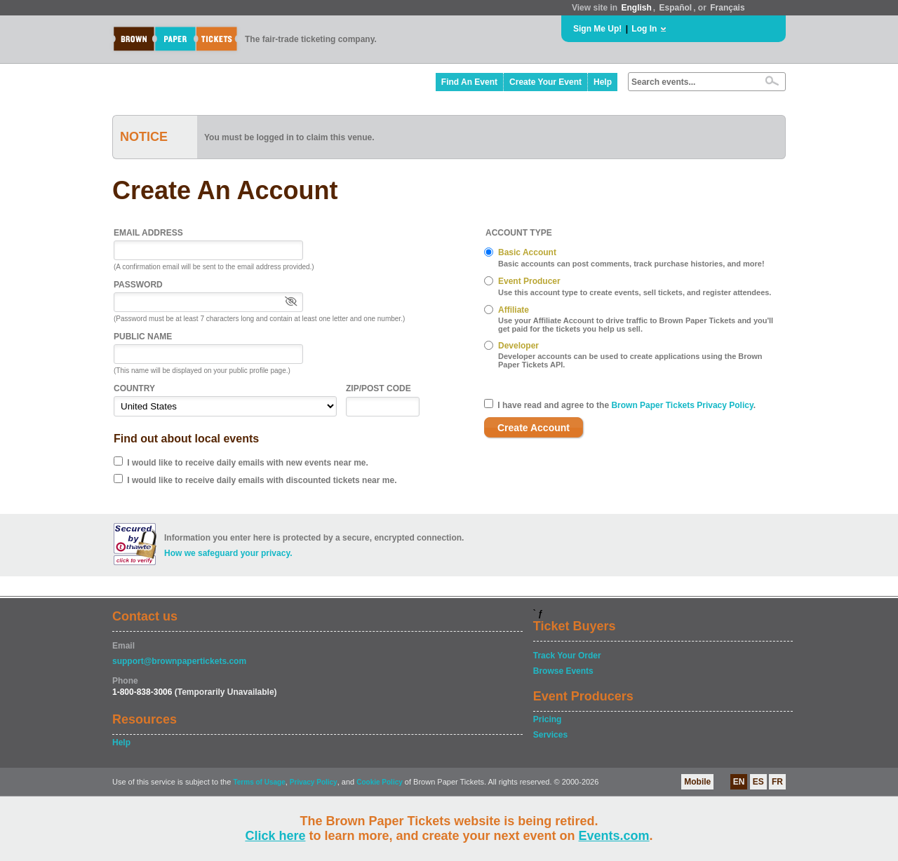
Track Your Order (567, 655)
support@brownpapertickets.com (179, 661)
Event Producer (529, 281)
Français (727, 8)
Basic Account (527, 252)
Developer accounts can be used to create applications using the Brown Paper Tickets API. (630, 360)
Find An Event (469, 82)
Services (550, 735)
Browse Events (563, 671)
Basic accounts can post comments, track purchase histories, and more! (631, 263)
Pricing (547, 719)
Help (603, 82)
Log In (644, 29)
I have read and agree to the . (626, 405)
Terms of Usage (259, 782)
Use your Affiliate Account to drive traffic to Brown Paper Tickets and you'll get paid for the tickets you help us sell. (635, 324)
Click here (275, 836)
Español (675, 8)
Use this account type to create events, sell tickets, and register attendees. (634, 292)
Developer (518, 346)
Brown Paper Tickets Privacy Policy (682, 405)
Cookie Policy (379, 782)
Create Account (533, 427)
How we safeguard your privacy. (228, 553)
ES (758, 782)
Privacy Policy (313, 782)
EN (739, 782)
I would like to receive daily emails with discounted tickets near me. (261, 480)
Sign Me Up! (597, 29)
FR (777, 782)
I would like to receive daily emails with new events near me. (247, 463)
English (636, 8)
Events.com (614, 836)
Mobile (697, 782)
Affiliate (513, 310)
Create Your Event (545, 82)
